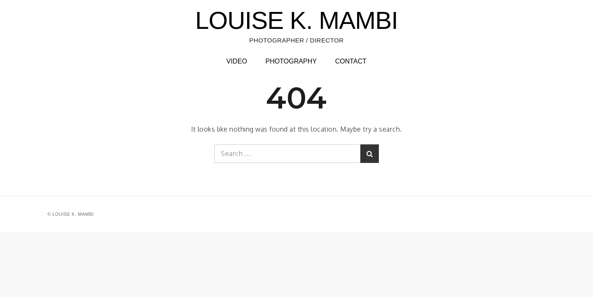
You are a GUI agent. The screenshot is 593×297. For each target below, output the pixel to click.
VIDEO (236, 61)
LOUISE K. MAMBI (296, 20)
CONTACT (351, 61)
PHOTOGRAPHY (291, 61)
